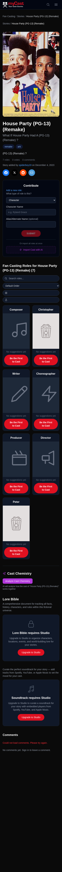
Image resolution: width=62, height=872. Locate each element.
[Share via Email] (31, 172)
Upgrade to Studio (31, 652)
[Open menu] (56, 4)
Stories (20, 16)
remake (8, 146)
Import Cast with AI (31, 249)
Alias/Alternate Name (22, 219)
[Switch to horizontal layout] (31, 293)
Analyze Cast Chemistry (17, 581)
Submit (31, 233)
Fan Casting (9, 16)
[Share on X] (14, 172)
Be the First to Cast (16, 360)
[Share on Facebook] (6, 172)
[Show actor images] (31, 300)
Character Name (14, 206)
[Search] (48, 4)
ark (19, 146)
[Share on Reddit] (23, 172)
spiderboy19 (25, 165)
